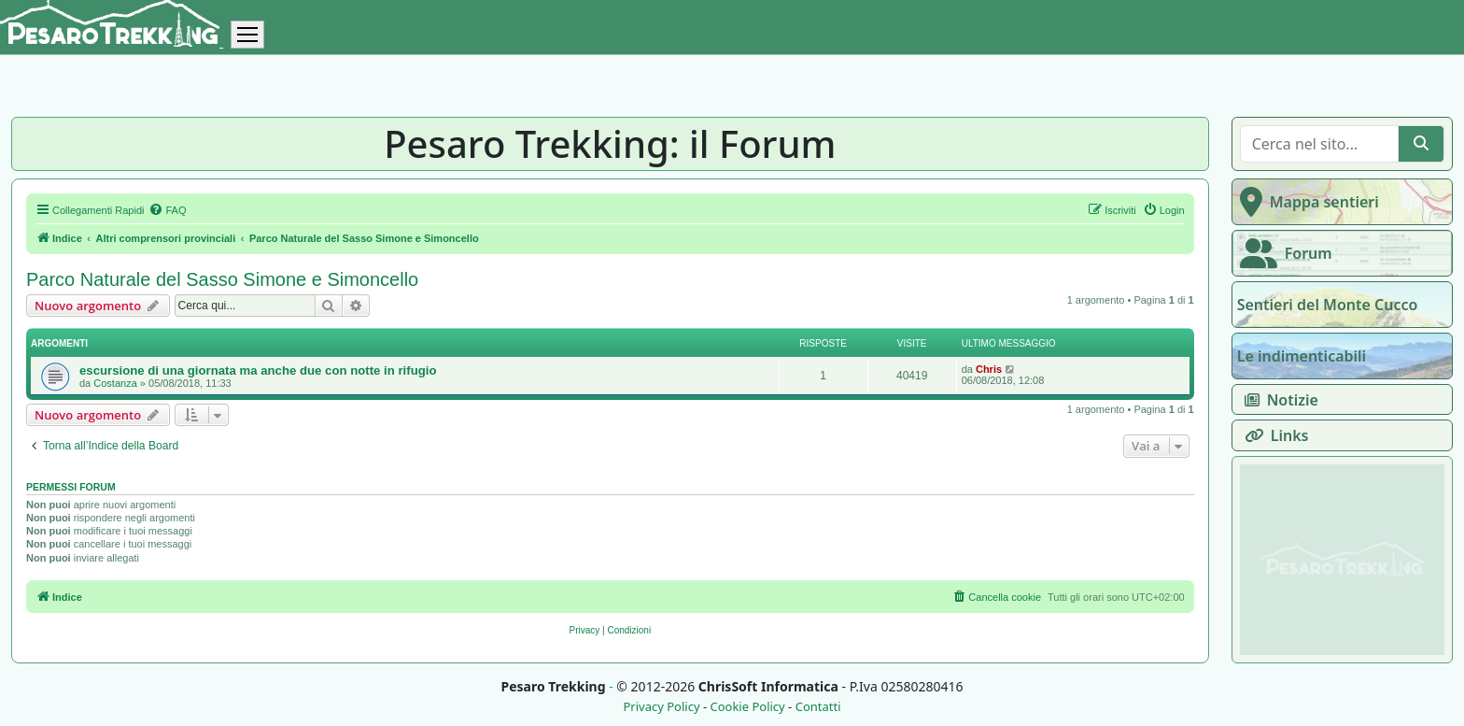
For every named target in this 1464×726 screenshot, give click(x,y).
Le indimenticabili (1301, 356)
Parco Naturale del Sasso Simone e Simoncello (222, 279)
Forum (1282, 253)
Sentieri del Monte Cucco (1327, 304)
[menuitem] (167, 210)
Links (1273, 435)
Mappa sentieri (1305, 201)
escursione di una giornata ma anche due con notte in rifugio (258, 370)
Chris (989, 369)
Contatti (818, 707)
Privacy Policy (661, 707)
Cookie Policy (747, 707)
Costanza (114, 383)
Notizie (1277, 400)
